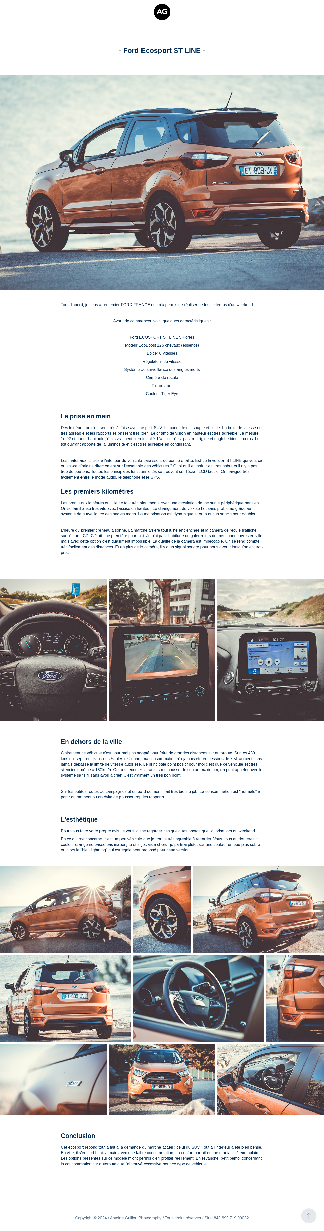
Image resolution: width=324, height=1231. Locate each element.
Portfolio (42, 9)
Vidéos (62, 9)
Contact (45, 15)
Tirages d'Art (21, 15)
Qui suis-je (19, 9)
